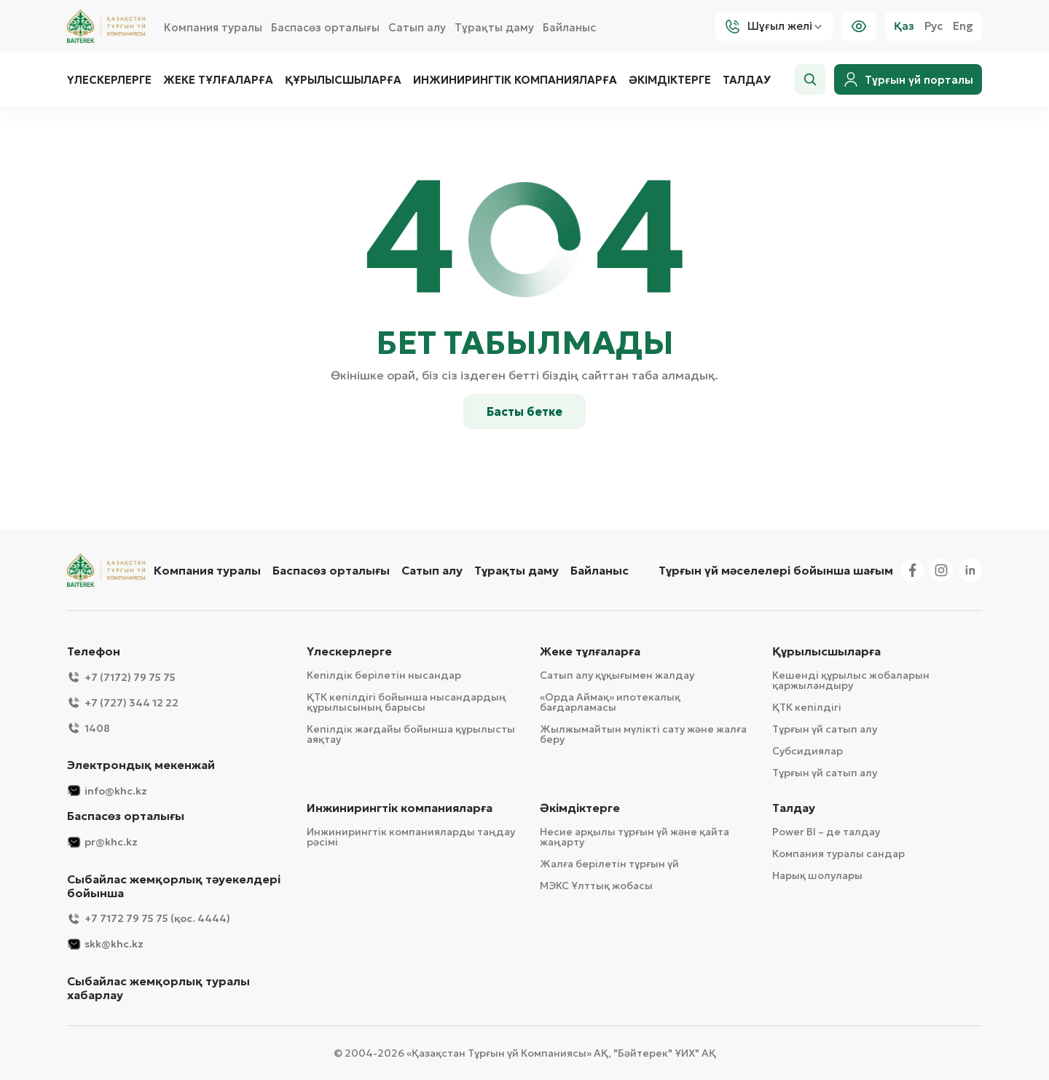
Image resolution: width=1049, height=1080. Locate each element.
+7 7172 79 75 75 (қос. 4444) (148, 919)
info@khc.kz (107, 790)
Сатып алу (417, 27)
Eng (963, 26)
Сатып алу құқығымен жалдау (617, 675)
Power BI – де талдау (826, 832)
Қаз (904, 26)
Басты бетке (524, 411)
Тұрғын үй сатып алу (824, 729)
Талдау (747, 80)
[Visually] (858, 26)
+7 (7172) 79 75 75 (121, 677)
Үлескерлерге (109, 80)
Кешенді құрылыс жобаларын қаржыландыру (851, 680)
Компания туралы (213, 27)
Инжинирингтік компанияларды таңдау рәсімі (411, 837)
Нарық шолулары (817, 875)
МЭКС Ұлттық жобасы (596, 885)
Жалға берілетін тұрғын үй (609, 864)
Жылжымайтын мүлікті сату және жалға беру (643, 734)
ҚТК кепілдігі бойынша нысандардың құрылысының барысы (406, 702)
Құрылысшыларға (343, 80)
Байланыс (569, 27)
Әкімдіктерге (670, 80)
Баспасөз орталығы (325, 27)
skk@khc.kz (105, 944)
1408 (88, 728)
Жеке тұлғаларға (218, 80)
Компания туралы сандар (838, 853)
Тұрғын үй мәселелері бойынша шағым (776, 570)
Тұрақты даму (494, 27)
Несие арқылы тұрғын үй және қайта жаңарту (634, 837)
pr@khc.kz (102, 842)
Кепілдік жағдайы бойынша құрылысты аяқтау (411, 734)
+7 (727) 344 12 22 (122, 702)
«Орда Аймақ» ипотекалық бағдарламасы (610, 702)
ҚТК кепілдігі (806, 707)
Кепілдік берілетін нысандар (384, 675)
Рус (933, 26)
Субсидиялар (807, 751)
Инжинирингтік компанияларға (515, 80)
